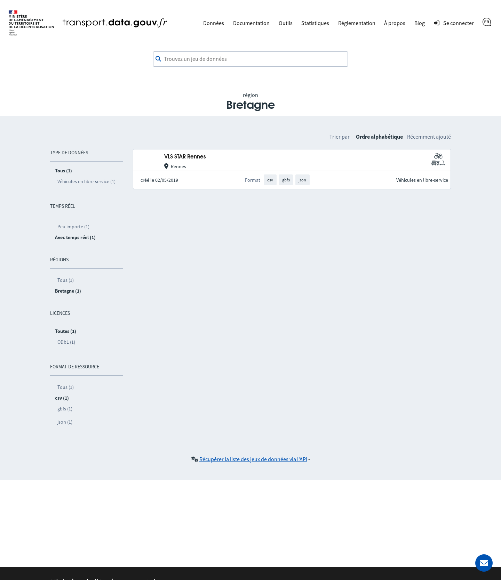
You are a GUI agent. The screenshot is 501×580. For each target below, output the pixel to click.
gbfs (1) (64, 409)
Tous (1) (65, 280)
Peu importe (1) (73, 226)
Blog (419, 22)
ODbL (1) (66, 342)
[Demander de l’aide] (484, 563)
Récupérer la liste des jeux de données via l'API (253, 459)
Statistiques (315, 22)
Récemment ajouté (429, 136)
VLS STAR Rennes (185, 157)
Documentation (251, 22)
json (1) (64, 422)
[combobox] (250, 59)
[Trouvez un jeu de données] (250, 59)
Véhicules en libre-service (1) (86, 181)
